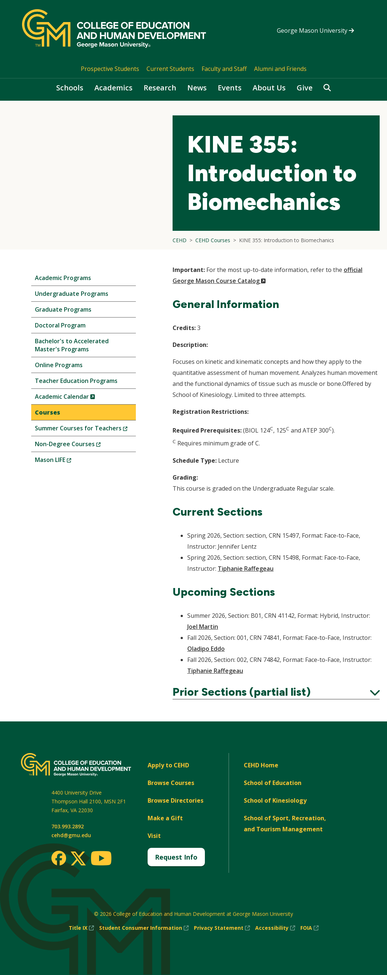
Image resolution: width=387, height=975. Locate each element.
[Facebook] (58, 858)
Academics (113, 88)
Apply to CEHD (168, 765)
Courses (47, 412)
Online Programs (59, 365)
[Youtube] (101, 859)
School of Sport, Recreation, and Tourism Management (285, 823)
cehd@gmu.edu (71, 835)
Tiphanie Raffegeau (246, 568)
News (197, 88)
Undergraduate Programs (71, 294)
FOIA (309, 928)
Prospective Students (110, 69)
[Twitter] (78, 859)
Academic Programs (63, 278)
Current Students (170, 69)
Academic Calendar (77, 398)
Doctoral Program (60, 325)
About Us (269, 88)
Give (304, 88)
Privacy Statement (222, 928)
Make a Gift (165, 818)
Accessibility (275, 928)
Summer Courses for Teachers (85, 430)
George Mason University (315, 30)
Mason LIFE (65, 461)
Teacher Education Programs (76, 381)
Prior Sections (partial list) (276, 692)
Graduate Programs (63, 309)
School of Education (272, 783)
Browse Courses (171, 783)
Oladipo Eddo (206, 649)
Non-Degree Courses (80, 446)
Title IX (81, 928)
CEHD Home (261, 765)
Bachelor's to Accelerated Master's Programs (72, 345)
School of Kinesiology (275, 800)
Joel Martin (202, 627)
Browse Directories (175, 800)
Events (230, 88)
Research (160, 88)
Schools (69, 88)
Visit (154, 836)
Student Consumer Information (144, 928)
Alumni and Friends (280, 69)
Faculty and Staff (224, 69)
